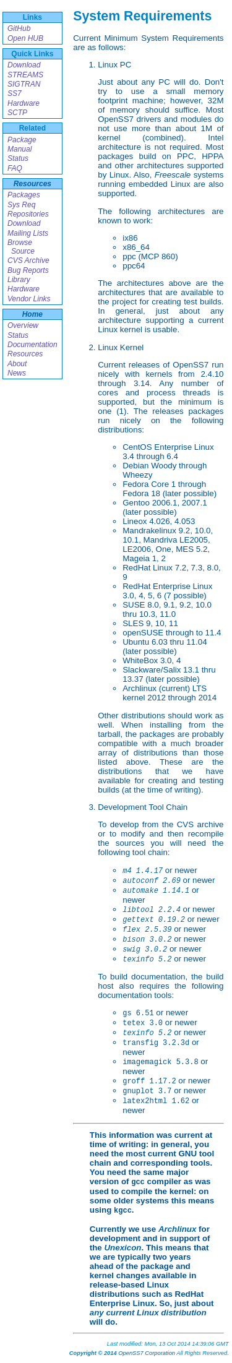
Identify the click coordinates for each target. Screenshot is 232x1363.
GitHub (18, 28)
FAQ (14, 168)
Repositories (28, 214)
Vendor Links (29, 299)
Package (22, 139)
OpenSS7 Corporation (146, 1353)
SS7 (14, 93)
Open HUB (25, 38)
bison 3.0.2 (146, 939)
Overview (22, 325)
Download (23, 65)
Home (32, 314)
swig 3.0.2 (144, 949)
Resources (32, 183)
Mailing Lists (27, 233)
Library (18, 279)
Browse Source (21, 247)
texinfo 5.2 (146, 959)
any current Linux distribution (148, 1312)
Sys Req (21, 204)
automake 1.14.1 (155, 891)
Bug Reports (28, 270)
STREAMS (25, 75)
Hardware (23, 103)
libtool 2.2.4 (151, 910)
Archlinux (177, 1229)
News (16, 373)
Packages (23, 195)
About (17, 363)
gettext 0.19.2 (153, 920)
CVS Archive (28, 260)
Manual (19, 149)
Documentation (32, 344)
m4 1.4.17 (142, 871)
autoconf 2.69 (151, 881)
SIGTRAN (23, 84)
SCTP (17, 112)
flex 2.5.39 (146, 930)
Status (17, 158)
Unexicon (122, 1247)
